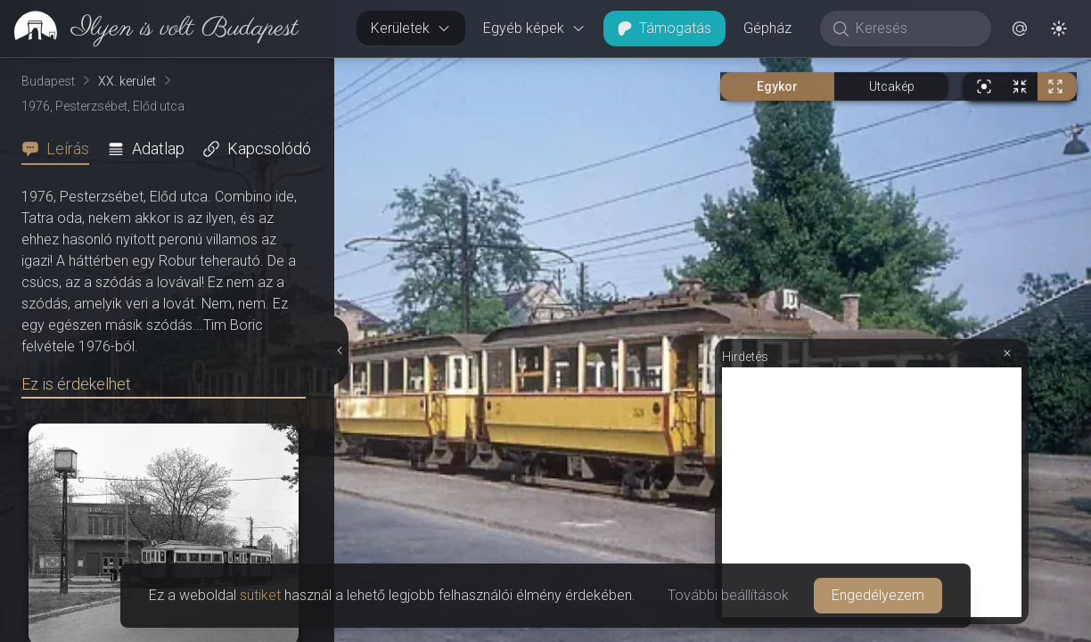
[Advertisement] (871, 492)
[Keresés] (915, 28)
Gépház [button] (767, 28)
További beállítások (728, 595)
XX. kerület (127, 81)
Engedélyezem (878, 595)
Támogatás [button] (664, 28)
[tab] (60, 149)
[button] (1020, 28)
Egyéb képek (534, 28)
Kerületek (411, 28)
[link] (149, 28)
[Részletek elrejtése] (341, 350)
